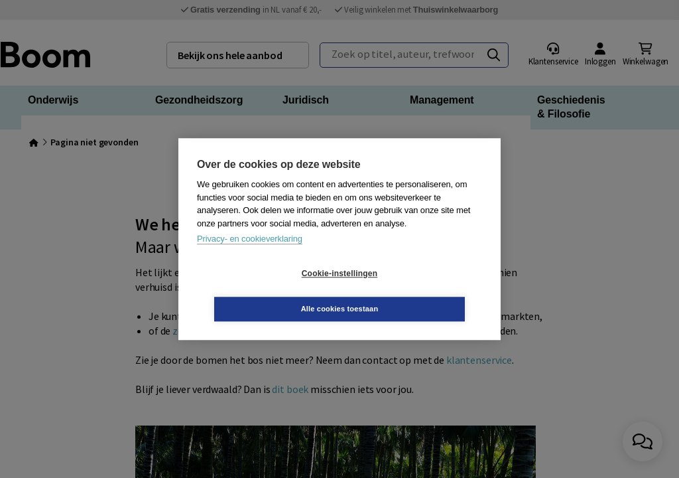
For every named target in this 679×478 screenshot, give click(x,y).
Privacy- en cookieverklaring (249, 257)
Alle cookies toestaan (419, 291)
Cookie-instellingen (260, 291)
